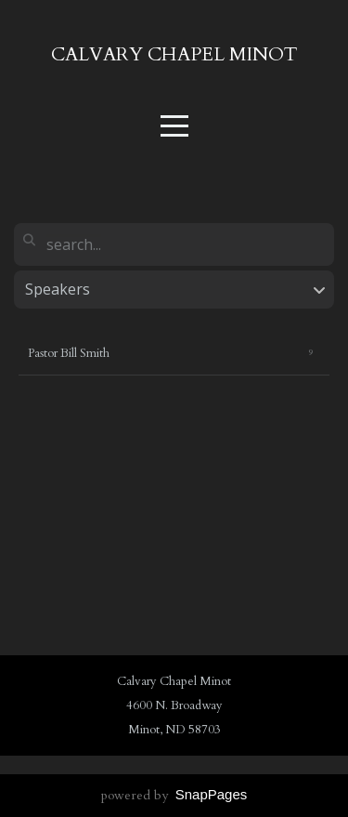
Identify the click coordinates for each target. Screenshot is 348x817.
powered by (174, 795)
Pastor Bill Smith (69, 353)
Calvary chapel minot (174, 54)
